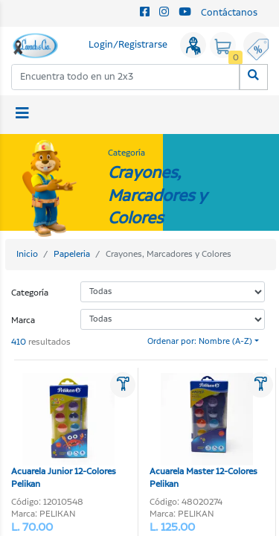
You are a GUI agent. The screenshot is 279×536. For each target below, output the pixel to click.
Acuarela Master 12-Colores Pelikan (203, 432)
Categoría (29, 293)
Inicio (27, 254)
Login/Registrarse (128, 45)
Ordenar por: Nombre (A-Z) (199, 342)
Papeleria (72, 254)
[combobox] (125, 77)
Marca (23, 320)
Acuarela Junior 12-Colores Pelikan (63, 432)
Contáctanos (229, 13)
